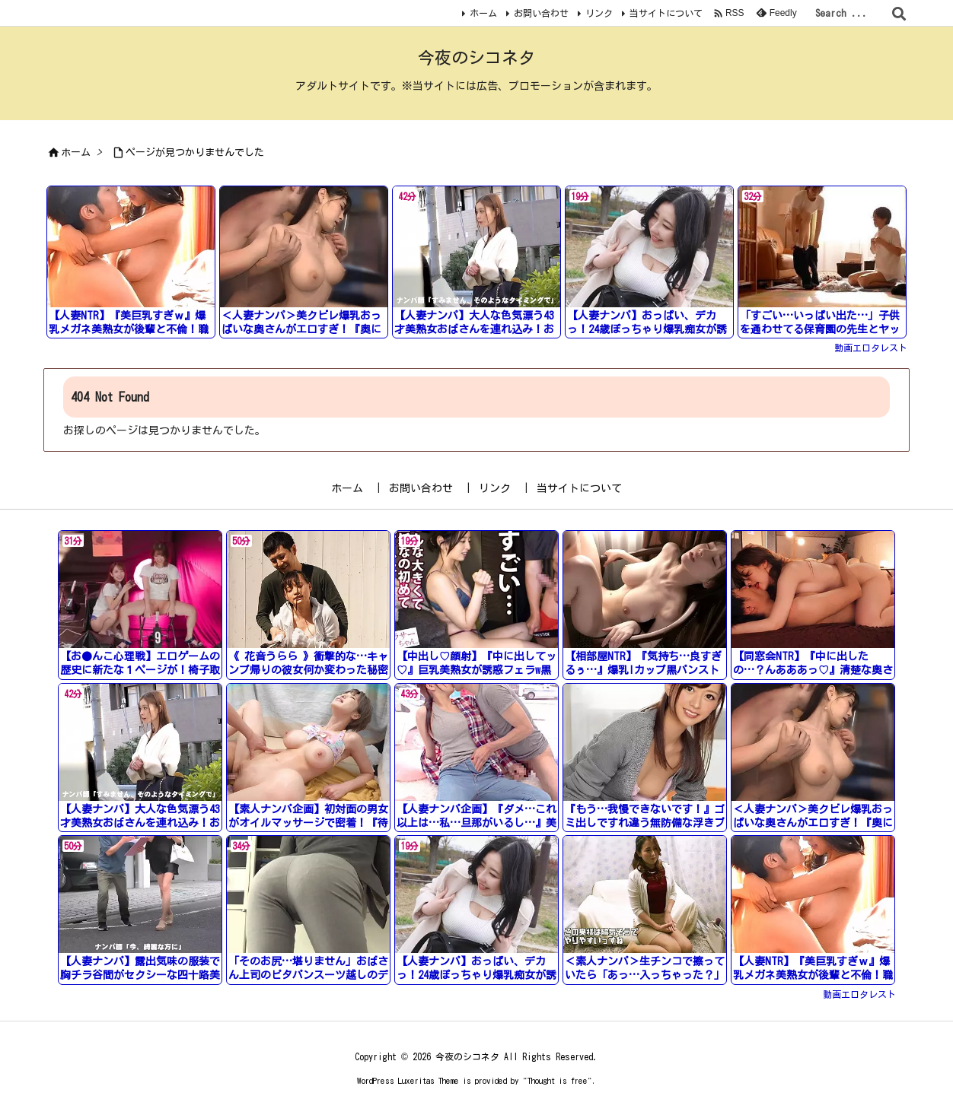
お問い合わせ (541, 12)
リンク (599, 12)
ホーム (483, 12)
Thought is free (557, 1080)
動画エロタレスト (870, 347)
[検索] (899, 14)
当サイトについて (666, 12)
